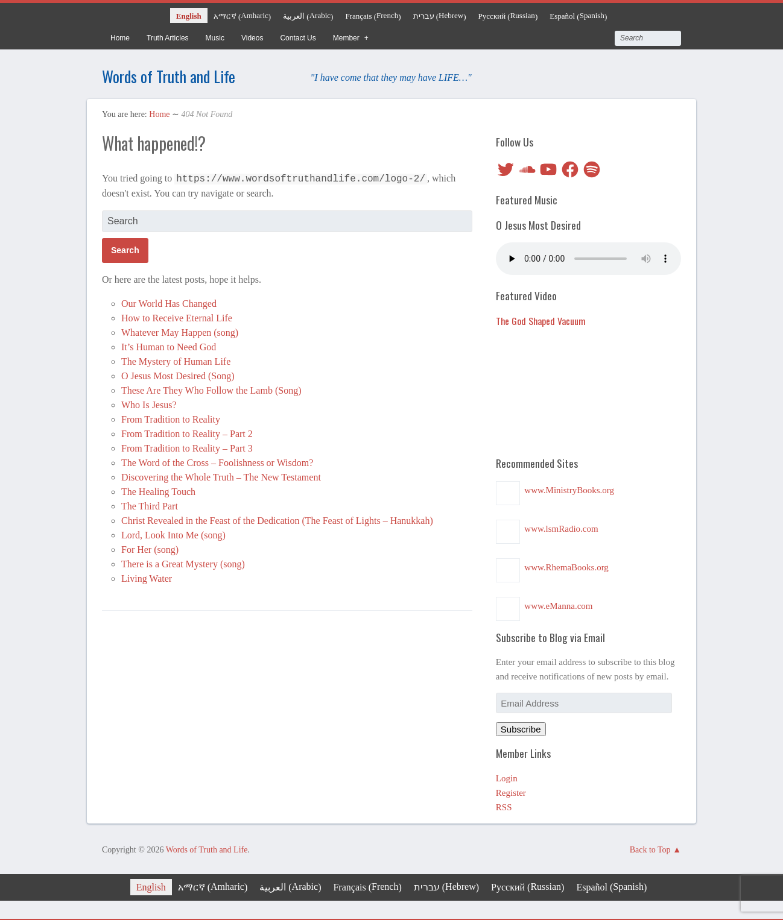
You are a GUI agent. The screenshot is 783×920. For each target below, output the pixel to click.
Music (215, 38)
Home (120, 38)
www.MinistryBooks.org (569, 488)
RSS (504, 805)
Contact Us (297, 38)
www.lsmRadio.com (561, 527)
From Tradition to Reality (170, 417)
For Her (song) (150, 548)
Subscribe (521, 727)
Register (511, 791)
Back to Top (650, 847)
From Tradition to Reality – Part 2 (187, 432)
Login (507, 776)
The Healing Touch (158, 490)
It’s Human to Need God (168, 345)
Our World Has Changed (169, 302)
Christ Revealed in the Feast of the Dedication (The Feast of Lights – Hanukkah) (277, 519)
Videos (252, 38)
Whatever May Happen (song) (179, 331)
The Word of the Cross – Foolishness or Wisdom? (217, 461)
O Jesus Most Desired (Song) (178, 374)
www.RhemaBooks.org (566, 565)
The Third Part (149, 504)
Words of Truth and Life (183, 74)
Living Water (146, 577)
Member (346, 38)
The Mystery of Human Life (175, 359)
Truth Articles (168, 38)
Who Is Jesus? (149, 403)
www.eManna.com (558, 604)
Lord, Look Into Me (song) (173, 533)
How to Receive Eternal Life (176, 316)
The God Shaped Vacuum (541, 319)
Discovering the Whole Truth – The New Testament (221, 475)
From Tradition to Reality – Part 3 (187, 446)
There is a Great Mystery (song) (183, 562)
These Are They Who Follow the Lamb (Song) (211, 388)
